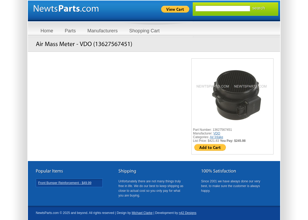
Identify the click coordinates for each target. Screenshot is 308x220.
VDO (216, 133)
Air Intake (216, 137)
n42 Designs (187, 213)
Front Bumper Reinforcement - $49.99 (64, 183)
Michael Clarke (142, 213)
